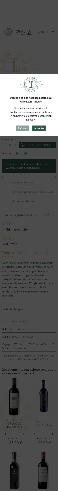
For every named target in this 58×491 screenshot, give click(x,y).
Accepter (39, 128)
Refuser (22, 128)
